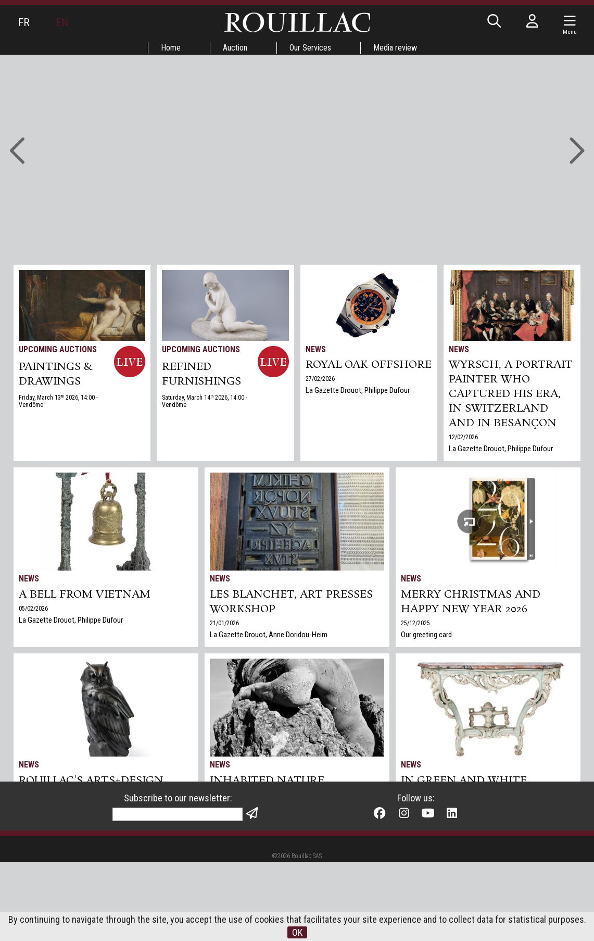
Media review (395, 48)
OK (297, 932)
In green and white (464, 780)
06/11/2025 (415, 794)
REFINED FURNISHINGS (201, 374)
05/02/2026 (33, 608)
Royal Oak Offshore (369, 364)
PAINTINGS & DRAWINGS (56, 374)
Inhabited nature (267, 780)
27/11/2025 (224, 794)
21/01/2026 (224, 623)
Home (171, 48)
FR (24, 22)
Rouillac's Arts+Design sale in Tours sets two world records (91, 795)
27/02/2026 (320, 378)
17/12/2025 (33, 823)
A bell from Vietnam (84, 594)
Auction (235, 48)
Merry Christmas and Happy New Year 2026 (470, 601)
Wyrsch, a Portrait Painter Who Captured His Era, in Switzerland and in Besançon (511, 393)
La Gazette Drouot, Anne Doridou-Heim (268, 634)
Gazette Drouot (42, 835)
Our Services (310, 48)
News (316, 349)
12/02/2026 (463, 437)
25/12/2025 (415, 623)
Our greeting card (426, 634)
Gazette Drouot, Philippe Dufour (448, 806)
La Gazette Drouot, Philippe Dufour (358, 390)
